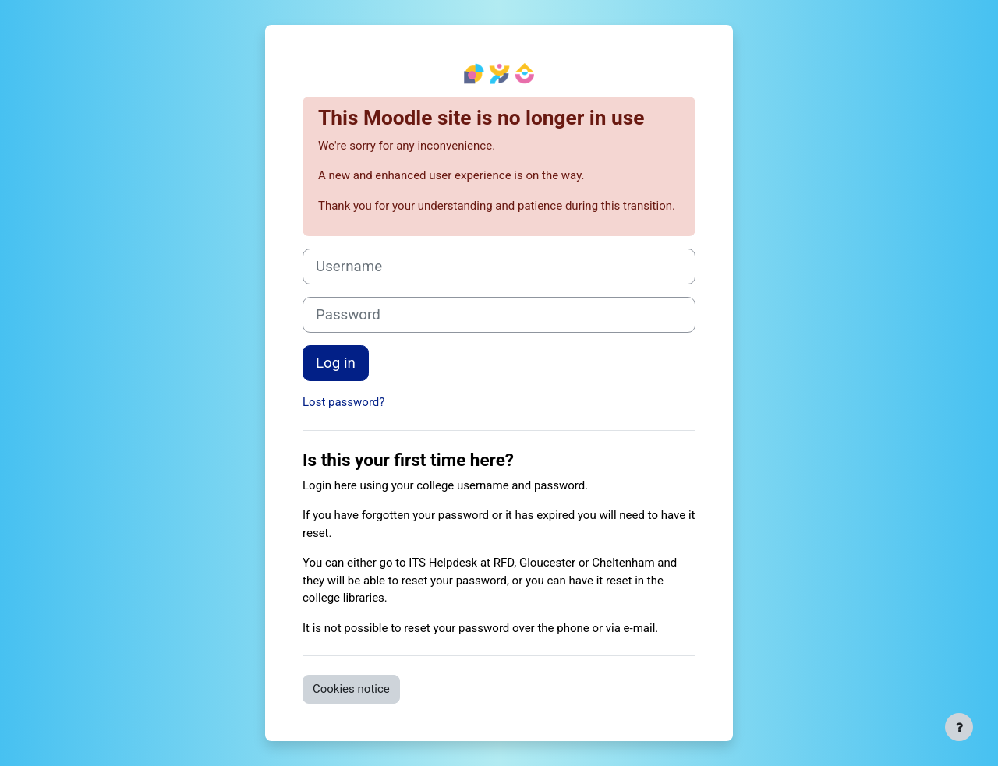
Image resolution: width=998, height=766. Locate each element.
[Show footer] (959, 727)
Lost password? (343, 402)
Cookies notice (351, 689)
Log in (336, 363)
